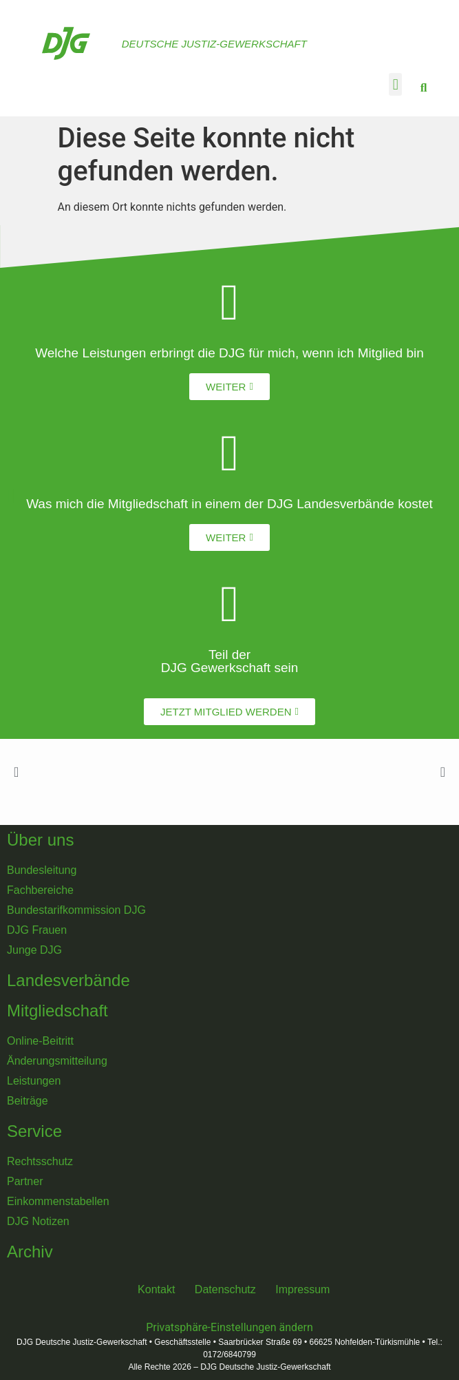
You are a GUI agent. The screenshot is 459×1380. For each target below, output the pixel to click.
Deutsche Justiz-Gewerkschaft (214, 44)
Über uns (40, 839)
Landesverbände (68, 980)
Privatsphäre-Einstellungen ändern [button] (229, 1327)
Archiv (30, 1251)
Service (34, 1131)
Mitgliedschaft (57, 1010)
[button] (395, 84)
